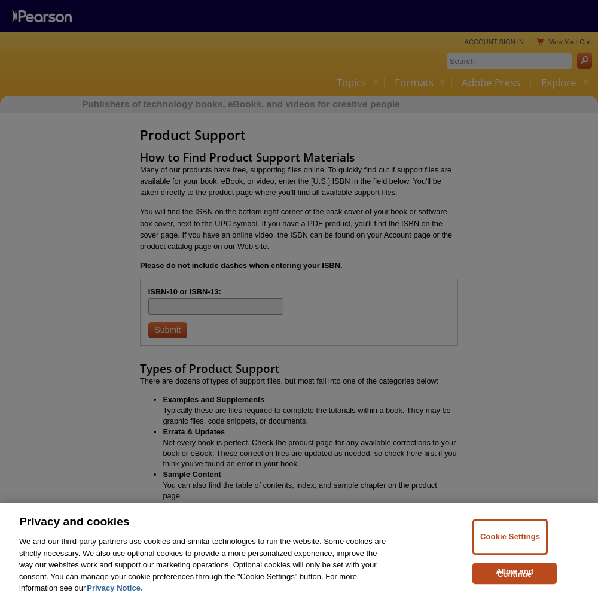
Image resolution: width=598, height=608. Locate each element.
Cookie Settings (510, 537)
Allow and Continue (514, 573)
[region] (299, 555)
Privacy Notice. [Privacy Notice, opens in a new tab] (114, 587)
